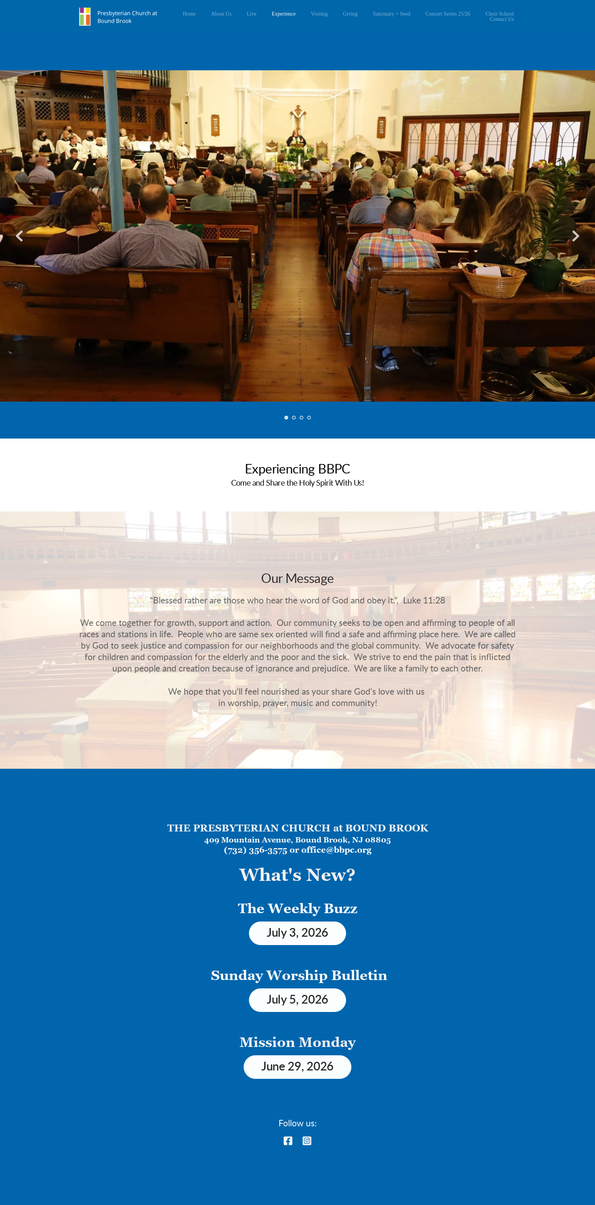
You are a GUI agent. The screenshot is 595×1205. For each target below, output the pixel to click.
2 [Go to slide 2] (294, 418)
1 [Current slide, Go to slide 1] (286, 418)
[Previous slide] (19, 236)
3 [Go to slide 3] (301, 418)
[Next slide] (576, 236)
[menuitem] (189, 14)
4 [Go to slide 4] (309, 418)
